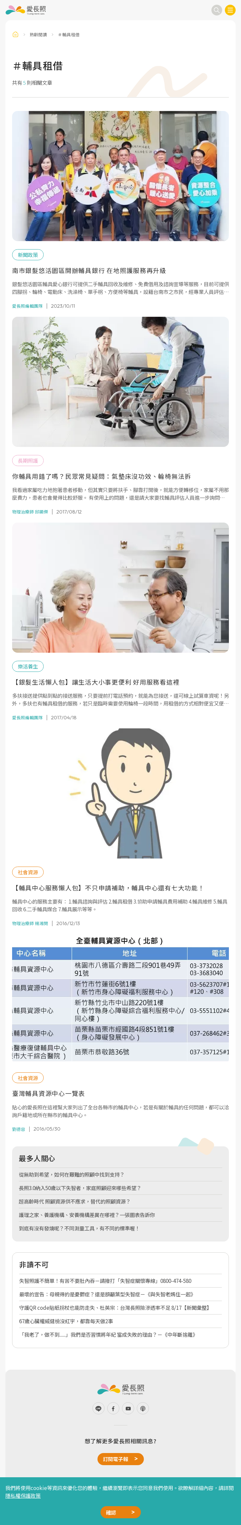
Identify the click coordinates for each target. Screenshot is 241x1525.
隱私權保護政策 (23, 1495)
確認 (111, 1512)
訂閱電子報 (115, 1458)
